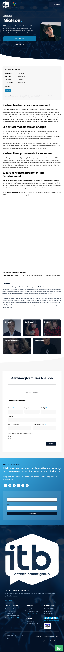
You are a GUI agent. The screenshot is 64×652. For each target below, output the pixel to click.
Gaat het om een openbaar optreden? (20, 433)
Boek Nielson (20, 38)
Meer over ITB (9, 600)
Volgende (51, 443)
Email (8, 504)
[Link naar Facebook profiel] (14, 485)
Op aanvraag (22, 82)
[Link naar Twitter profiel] (22, 485)
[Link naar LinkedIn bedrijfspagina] (27, 485)
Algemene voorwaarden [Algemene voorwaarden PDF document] (51, 636)
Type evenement (13, 425)
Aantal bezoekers (38, 425)
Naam (8, 496)
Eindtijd (43, 408)
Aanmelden (32, 513)
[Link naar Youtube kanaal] (18, 485)
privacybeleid (57, 305)
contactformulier (36, 275)
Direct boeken (49, 275)
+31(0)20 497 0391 (32, 613)
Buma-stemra (54, 641)
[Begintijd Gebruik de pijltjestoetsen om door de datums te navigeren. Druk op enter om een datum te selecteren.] (32, 412)
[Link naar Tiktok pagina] (5, 485)
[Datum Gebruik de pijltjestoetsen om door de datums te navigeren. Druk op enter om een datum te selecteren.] (15, 412)
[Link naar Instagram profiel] (9, 485)
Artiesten (7, 16)
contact (53, 192)
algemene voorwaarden (40, 305)
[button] (50, 4)
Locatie (10, 416)
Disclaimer (39, 636)
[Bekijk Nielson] (12, 327)
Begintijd (27, 408)
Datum (10, 408)
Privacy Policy (44, 641)
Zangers (8, 90)
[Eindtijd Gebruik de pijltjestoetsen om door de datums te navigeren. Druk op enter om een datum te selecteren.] (48, 412)
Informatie (20, 44)
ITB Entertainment (10, 181)
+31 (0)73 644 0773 (17, 275)
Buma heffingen (30, 302)
